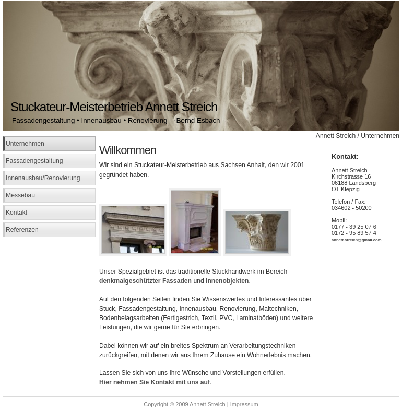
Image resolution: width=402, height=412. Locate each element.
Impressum (244, 404)
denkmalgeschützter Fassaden (145, 281)
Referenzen (22, 229)
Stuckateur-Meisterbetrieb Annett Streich (114, 107)
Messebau (20, 195)
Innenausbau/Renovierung (43, 178)
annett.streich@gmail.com (357, 240)
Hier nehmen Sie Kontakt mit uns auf (154, 382)
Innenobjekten (227, 281)
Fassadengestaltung (34, 160)
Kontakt (16, 212)
